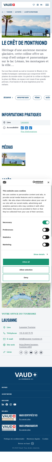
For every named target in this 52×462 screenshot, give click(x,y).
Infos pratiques (23, 98)
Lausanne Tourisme (27, 327)
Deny (26, 278)
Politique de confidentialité (14, 439)
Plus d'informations (29, 132)
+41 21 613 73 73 (26, 333)
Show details (39, 254)
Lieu (7, 327)
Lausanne (25, 122)
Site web (9, 345)
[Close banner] (48, 182)
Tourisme (9, 12)
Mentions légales (33, 439)
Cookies (45, 439)
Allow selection (25, 270)
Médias (37, 98)
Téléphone (10, 333)
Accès (48, 98)
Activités (18, 12)
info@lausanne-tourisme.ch (30, 338)
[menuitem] (42, 5)
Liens (7, 352)
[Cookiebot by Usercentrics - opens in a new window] (33, 182)
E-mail (8, 339)
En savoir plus (25, 419)
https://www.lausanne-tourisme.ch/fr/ (29, 346)
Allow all (26, 262)
